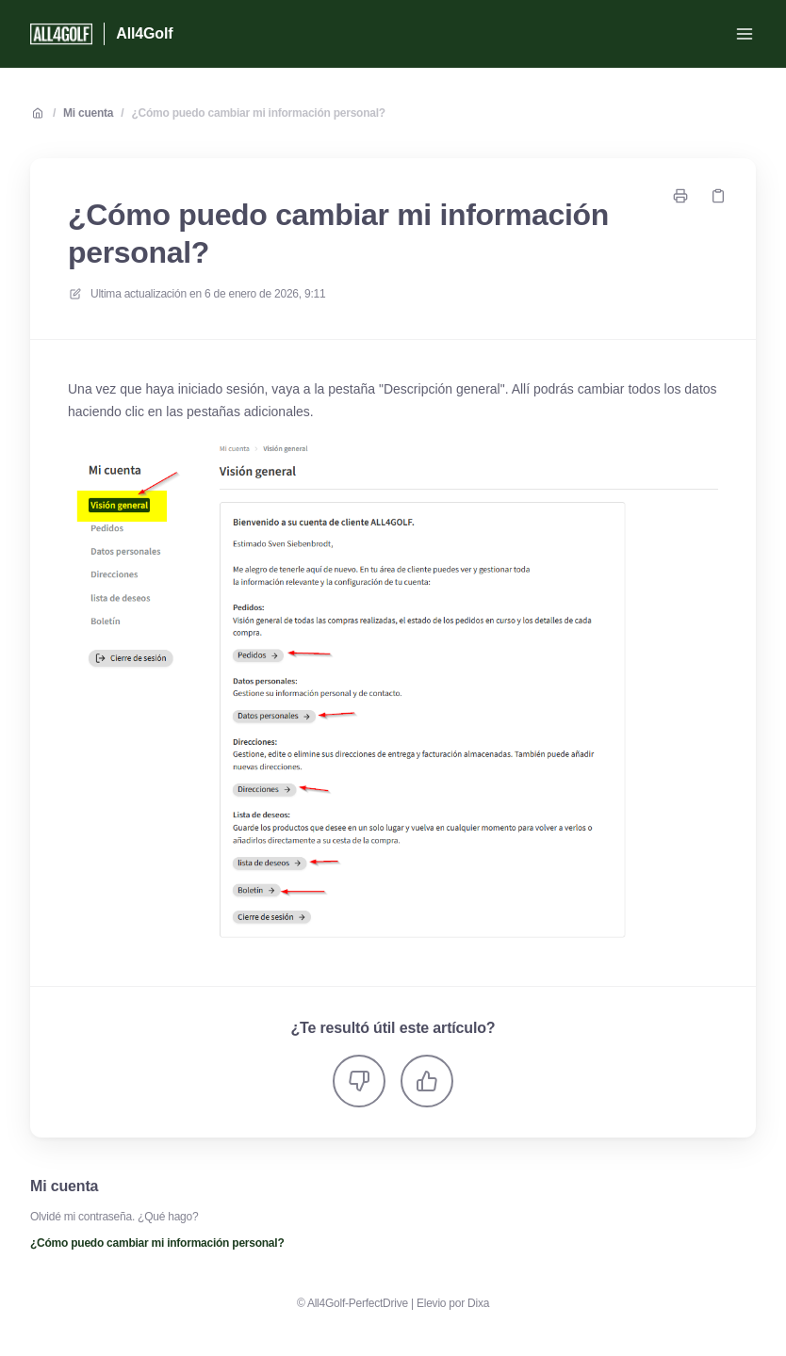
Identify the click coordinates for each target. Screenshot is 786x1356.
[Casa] (61, 34)
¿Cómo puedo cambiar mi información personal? (258, 113)
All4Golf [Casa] (144, 33)
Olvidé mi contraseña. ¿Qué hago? (114, 1216)
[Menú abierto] (744, 34)
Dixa (478, 1303)
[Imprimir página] (680, 196)
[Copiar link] (718, 196)
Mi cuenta (88, 113)
